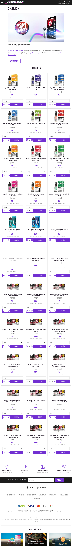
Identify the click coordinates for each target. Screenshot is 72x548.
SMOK (20, 511)
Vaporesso (30, 511)
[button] (55, 2)
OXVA (60, 511)
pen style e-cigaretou (56, 53)
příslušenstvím (12, 55)
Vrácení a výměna (53, 487)
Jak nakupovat (42, 487)
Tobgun (25, 511)
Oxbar (36, 513)
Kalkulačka (21, 487)
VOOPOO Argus (48, 511)
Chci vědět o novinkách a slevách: (17, 472)
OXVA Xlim (55, 511)
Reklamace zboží (64, 487)
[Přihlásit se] (62, 2)
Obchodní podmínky (31, 487)
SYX (64, 511)
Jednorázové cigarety (38, 511)
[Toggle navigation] (2, 2)
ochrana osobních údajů (17, 544)
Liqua (16, 511)
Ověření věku (37, 490)
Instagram (41, 479)
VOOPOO (68, 511)
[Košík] (68, 2)
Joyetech (12, 511)
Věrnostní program (11, 487)
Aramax (4, 511)
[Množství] (6, 104)
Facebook (31, 479)
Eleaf (8, 511)
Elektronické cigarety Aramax (15, 50)
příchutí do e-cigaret (35, 53)
